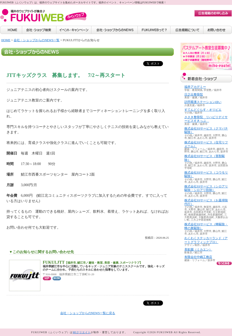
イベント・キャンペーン (73, 30)
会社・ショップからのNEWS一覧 (36, 40)
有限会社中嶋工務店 (198, 257)
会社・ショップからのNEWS (114, 30)
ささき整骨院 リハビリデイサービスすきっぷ (206, 119)
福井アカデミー (195, 87)
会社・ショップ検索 (39, 30)
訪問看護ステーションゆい (202, 102)
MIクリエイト (82, 332)
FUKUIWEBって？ (154, 30)
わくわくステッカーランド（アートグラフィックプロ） (206, 240)
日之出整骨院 (193, 94)
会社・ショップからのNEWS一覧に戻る (87, 313)
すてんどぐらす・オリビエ (202, 109)
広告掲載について (186, 30)
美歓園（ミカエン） (198, 249)
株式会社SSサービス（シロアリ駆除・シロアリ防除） (206, 188)
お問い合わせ (217, 30)
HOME (11, 30)
